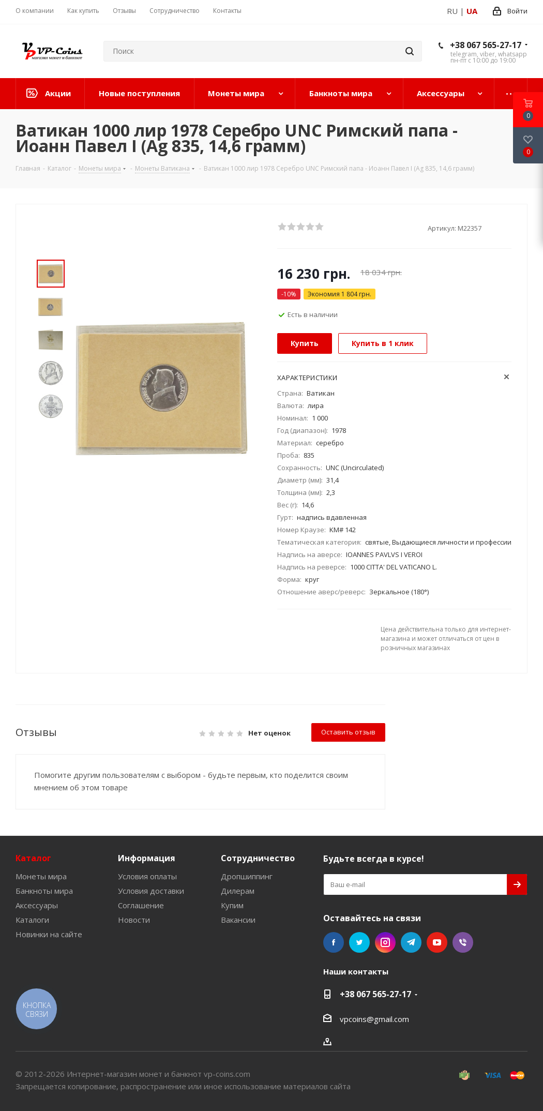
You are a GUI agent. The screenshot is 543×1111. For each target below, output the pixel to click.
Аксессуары (37, 905)
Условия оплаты (147, 876)
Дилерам (237, 890)
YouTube (437, 942)
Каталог (33, 858)
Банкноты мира (44, 890)
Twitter (359, 942)
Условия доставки (151, 890)
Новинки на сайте (49, 934)
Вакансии (238, 919)
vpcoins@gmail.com (374, 1019)
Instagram (385, 942)
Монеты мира (41, 876)
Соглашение (141, 905)
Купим (232, 905)
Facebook (333, 942)
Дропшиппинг (247, 876)
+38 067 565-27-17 (485, 45)
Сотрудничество (258, 858)
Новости (134, 919)
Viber (462, 942)
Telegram (411, 942)
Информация (146, 858)
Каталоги (32, 919)
